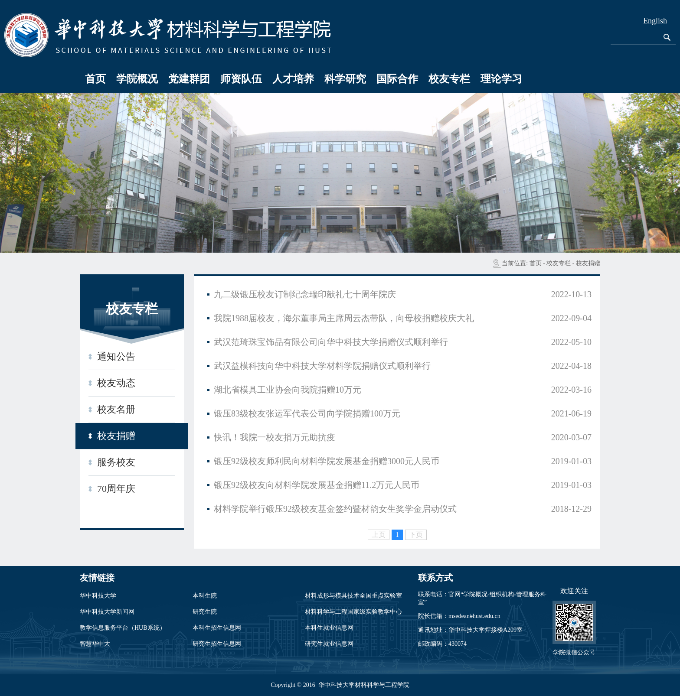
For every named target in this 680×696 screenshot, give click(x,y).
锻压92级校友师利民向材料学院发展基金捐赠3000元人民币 (326, 461)
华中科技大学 (98, 595)
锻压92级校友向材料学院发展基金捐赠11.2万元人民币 (316, 485)
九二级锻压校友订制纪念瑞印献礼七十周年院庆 (305, 294)
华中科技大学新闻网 (107, 611)
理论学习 (501, 79)
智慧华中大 (95, 644)
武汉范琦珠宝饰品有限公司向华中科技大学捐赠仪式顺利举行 (331, 342)
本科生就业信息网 (329, 627)
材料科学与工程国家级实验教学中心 (353, 611)
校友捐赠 (588, 263)
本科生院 (205, 595)
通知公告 (116, 356)
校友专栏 (449, 79)
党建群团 (189, 79)
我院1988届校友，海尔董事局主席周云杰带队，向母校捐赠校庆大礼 (344, 318)
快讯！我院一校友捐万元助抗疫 (274, 437)
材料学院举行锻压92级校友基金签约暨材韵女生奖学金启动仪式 (335, 509)
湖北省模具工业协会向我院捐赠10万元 (287, 389)
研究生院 (205, 611)
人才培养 (293, 79)
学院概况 (137, 79)
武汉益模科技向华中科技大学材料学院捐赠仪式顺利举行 (322, 366)
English (655, 20)
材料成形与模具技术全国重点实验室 (353, 595)
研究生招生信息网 (217, 644)
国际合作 (397, 79)
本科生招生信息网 (217, 627)
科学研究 (345, 79)
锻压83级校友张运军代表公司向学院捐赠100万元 (307, 413)
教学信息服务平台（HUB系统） (123, 627)
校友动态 (116, 382)
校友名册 (116, 409)
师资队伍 (241, 79)
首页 (95, 79)
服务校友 (116, 462)
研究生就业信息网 (329, 644)
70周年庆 (116, 488)
